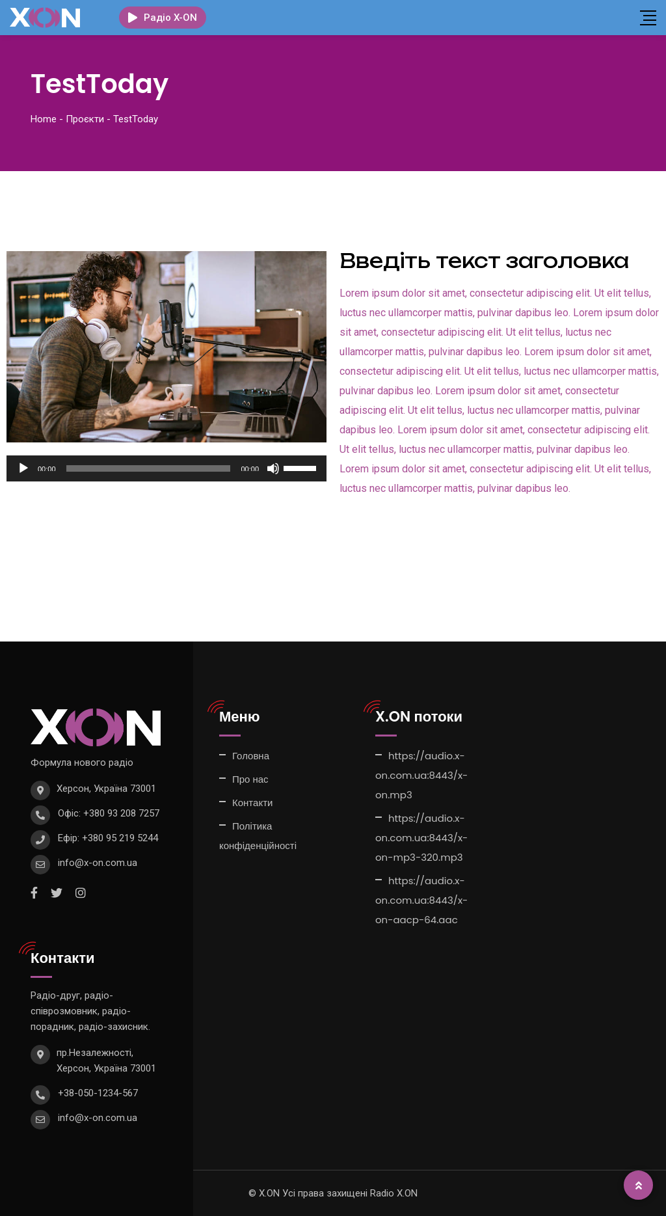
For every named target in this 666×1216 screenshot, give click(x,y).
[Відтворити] (23, 468)
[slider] (148, 468)
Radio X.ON (394, 1193)
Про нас (250, 779)
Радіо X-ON (162, 17)
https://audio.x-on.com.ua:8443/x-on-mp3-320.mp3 (421, 837)
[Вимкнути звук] (273, 468)
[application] (166, 468)
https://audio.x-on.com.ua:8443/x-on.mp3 (421, 775)
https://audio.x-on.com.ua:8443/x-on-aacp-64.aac (421, 900)
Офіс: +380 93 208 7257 (108, 813)
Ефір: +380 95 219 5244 (108, 838)
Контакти (252, 802)
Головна (250, 756)
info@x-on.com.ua (97, 863)
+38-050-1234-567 (98, 1093)
